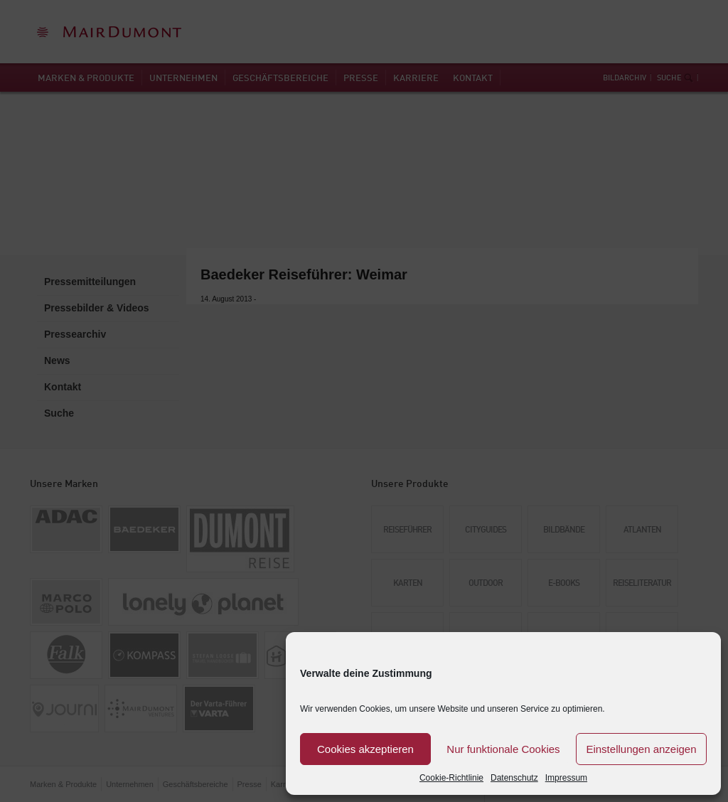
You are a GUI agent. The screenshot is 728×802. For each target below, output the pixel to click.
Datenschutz (514, 778)
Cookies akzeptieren (365, 749)
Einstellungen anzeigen (641, 749)
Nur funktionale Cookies (503, 749)
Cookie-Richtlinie (451, 778)
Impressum (566, 778)
